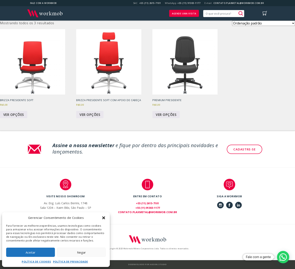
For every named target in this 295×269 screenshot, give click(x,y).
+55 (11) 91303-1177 (188, 3)
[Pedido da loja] (263, 23)
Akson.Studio (158, 264)
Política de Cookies (36, 261)
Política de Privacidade (70, 261)
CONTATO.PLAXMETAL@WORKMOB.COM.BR (238, 3)
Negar (81, 252)
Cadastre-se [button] (244, 149)
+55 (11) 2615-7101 (150, 3)
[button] (104, 218)
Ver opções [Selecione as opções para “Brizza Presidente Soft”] (13, 114)
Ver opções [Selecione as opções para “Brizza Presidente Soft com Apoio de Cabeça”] (89, 114)
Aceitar (30, 252)
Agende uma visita (184, 13)
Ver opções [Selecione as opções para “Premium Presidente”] (166, 114)
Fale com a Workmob (43, 3)
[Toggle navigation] (254, 13)
